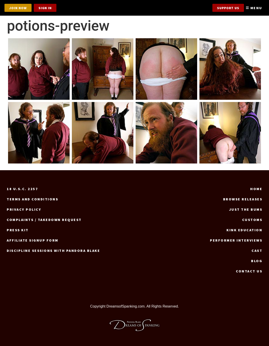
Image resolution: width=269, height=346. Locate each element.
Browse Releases (243, 199)
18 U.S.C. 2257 (22, 189)
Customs (252, 219)
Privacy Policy (24, 209)
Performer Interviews (236, 240)
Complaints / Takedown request (44, 219)
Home (256, 189)
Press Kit (18, 230)
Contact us (249, 271)
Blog (256, 261)
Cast (257, 250)
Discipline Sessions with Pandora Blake (53, 250)
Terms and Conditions (32, 199)
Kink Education (244, 230)
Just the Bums (246, 209)
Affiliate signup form (32, 240)
